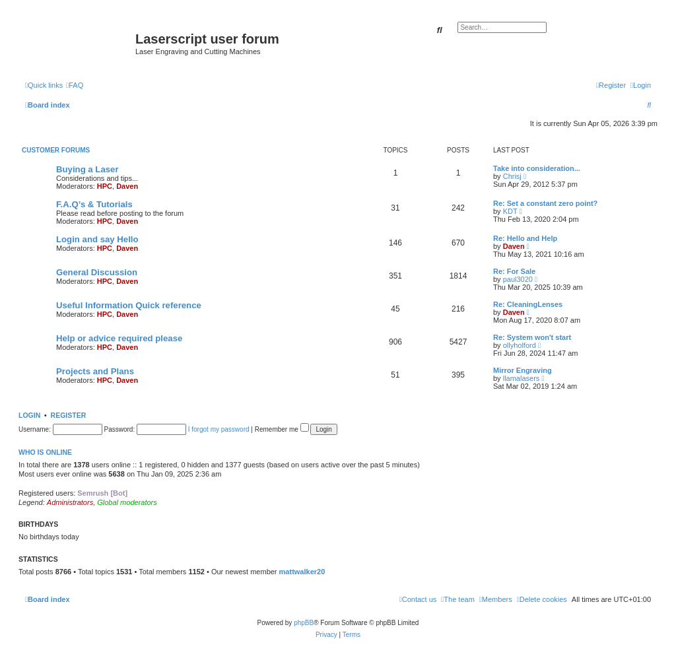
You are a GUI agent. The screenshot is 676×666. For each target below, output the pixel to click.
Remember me (282, 429)
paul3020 (518, 279)
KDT (510, 211)
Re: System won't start (532, 337)
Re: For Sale (514, 271)
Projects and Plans (95, 371)
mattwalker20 (302, 572)
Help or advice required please (119, 338)
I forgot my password (219, 429)
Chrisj (512, 176)
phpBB (304, 622)
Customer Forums (56, 150)
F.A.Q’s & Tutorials (94, 204)
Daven (127, 186)
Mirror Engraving (522, 370)
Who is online (45, 452)
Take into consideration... (536, 168)
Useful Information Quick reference (128, 305)
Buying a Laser (87, 169)
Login (29, 415)
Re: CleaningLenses (527, 304)
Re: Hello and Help (525, 238)
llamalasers (521, 378)
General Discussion (96, 272)
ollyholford (519, 345)
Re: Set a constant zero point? (545, 203)
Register (68, 415)
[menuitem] (74, 85)
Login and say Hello (97, 239)
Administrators (70, 502)
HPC (104, 186)
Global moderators (127, 502)
